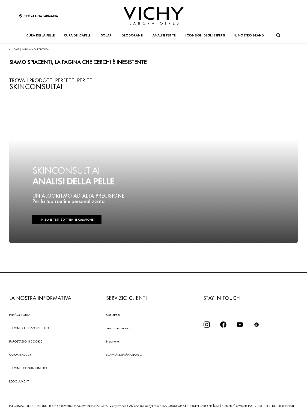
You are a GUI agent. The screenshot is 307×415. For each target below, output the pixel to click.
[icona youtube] (239, 324)
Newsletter (113, 341)
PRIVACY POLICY (20, 315)
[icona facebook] (223, 324)
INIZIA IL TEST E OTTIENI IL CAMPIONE (66, 220)
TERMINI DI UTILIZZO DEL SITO (29, 328)
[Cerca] (278, 35)
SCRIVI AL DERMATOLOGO (124, 354)
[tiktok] (256, 324)
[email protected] (224, 406)
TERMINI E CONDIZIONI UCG (28, 368)
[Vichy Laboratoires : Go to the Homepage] (153, 16)
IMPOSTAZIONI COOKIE (25, 341)
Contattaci (113, 315)
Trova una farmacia (118, 328)
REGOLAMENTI (19, 381)
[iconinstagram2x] (206, 324)
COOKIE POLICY (20, 354)
